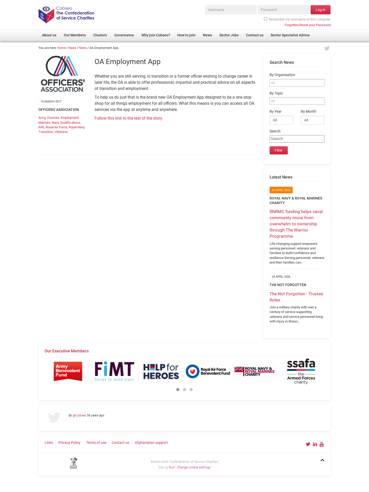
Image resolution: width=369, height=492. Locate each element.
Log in (320, 10)
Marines (44, 122)
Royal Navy (76, 127)
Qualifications (70, 122)
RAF (41, 127)
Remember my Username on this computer (297, 19)
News (72, 48)
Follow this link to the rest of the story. (129, 118)
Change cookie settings (194, 467)
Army (42, 118)
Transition (45, 132)
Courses (53, 118)
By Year (276, 111)
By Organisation (282, 75)
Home (61, 48)
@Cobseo (79, 415)
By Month (308, 111)
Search (275, 131)
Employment (70, 118)
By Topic (276, 93)
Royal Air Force (56, 127)
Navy (55, 122)
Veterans (61, 132)
